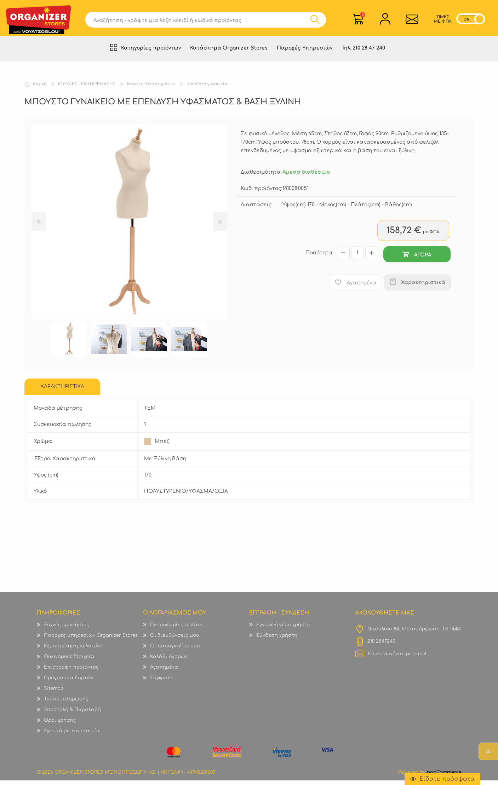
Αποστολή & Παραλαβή (72, 714)
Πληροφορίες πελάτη (176, 629)
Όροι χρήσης (60, 724)
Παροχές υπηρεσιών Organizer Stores (91, 639)
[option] (69, 343)
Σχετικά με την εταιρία (72, 735)
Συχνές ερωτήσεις (66, 629)
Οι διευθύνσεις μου (174, 639)
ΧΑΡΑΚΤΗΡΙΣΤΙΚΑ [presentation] (62, 391)
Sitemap (54, 693)
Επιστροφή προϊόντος (71, 671)
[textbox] (197, 20)
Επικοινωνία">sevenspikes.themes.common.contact (412, 20)
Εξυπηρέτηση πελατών (72, 650)
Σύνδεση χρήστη (276, 639)
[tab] (62, 391)
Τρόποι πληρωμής (66, 703)
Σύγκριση (161, 682)
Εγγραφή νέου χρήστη (283, 629)
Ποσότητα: (319, 257)
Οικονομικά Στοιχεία (69, 661)
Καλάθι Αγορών (362, 15)
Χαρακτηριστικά (423, 287)
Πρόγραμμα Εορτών (68, 682)
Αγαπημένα (164, 671)
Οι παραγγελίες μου (175, 650)
